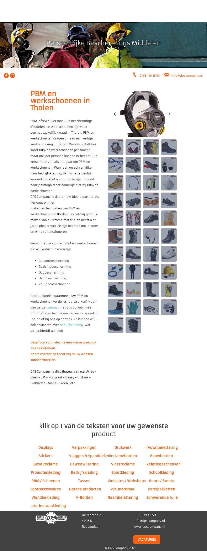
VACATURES (147, 539)
